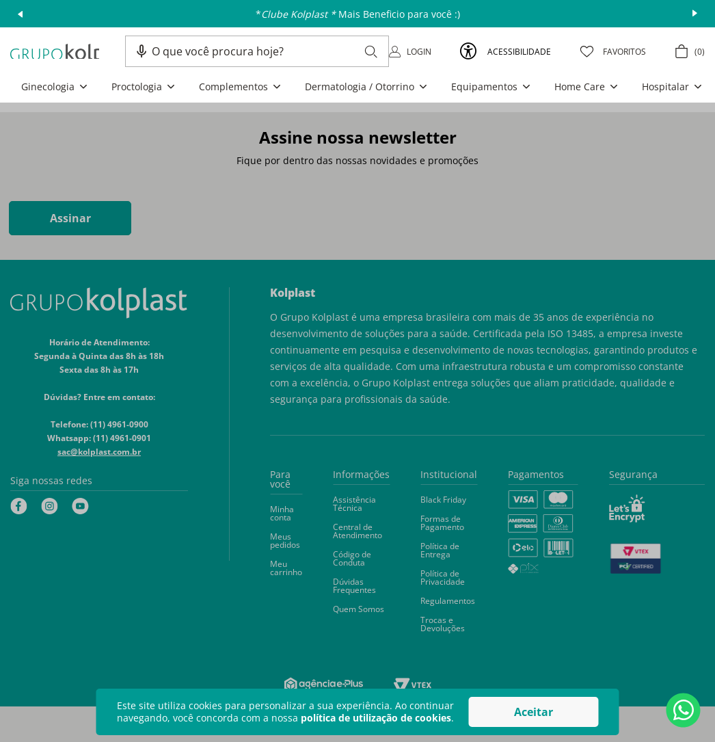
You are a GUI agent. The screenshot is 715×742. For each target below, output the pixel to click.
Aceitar (533, 711)
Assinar (70, 218)
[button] (141, 51)
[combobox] (264, 51)
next (695, 13)
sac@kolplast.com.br (99, 452)
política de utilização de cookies (376, 717)
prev (20, 13)
